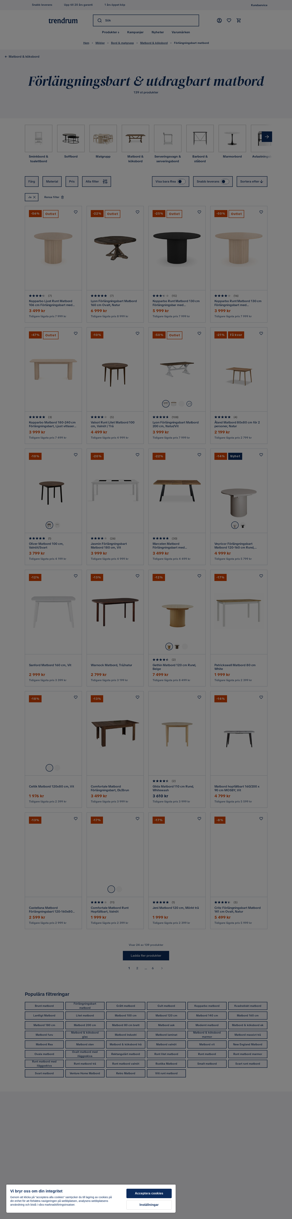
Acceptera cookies (149, 1193)
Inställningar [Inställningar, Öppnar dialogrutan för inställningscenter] (149, 1204)
